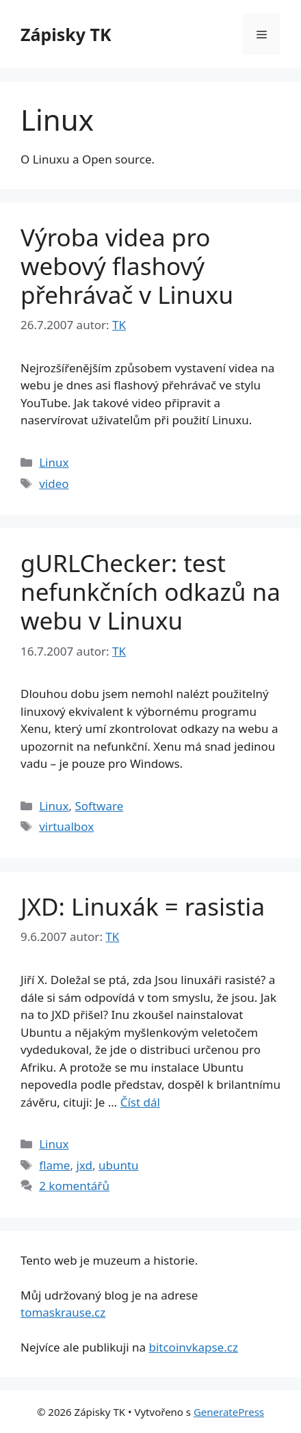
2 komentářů (74, 1185)
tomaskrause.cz (63, 1312)
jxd (84, 1165)
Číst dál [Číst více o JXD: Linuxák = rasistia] (140, 1102)
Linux (53, 462)
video (53, 483)
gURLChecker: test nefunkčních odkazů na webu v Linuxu (150, 591)
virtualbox (66, 826)
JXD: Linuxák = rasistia (143, 906)
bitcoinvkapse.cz (192, 1347)
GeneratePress (229, 1412)
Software (99, 806)
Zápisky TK (66, 34)
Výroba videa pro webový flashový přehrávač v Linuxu (127, 266)
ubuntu (119, 1165)
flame (54, 1165)
